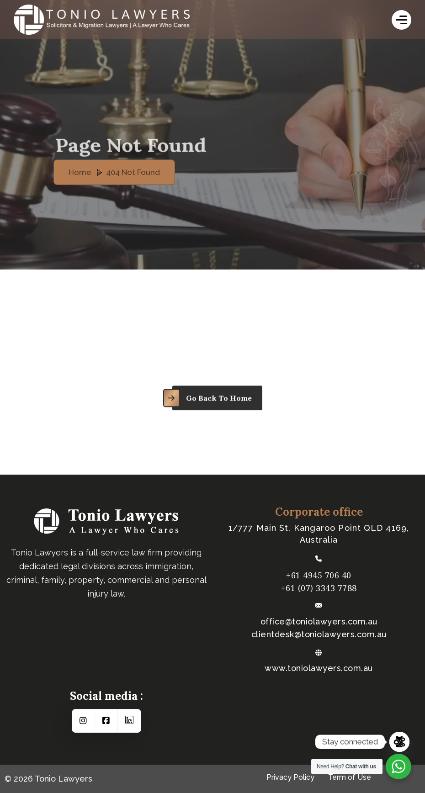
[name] (401, 20)
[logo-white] (128, 20)
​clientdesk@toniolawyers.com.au (319, 634)
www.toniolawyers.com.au (319, 668)
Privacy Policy (290, 777)
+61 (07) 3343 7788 (319, 588)
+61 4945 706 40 (318, 575)
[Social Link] (83, 720)
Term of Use (349, 777)
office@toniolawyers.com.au (318, 622)
